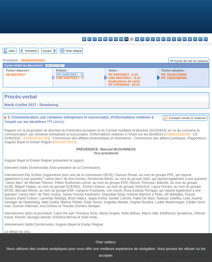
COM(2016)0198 (177, 134)
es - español (89, 39)
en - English (121, 39)
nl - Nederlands (169, 39)
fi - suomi (200, 39)
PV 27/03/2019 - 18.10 (124, 84)
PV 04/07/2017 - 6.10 (123, 74)
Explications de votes (124, 81)
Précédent (31, 50)
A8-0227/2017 (16, 74)
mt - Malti (163, 39)
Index (12, 50)
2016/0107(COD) (33, 60)
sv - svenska (206, 39)
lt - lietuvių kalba (153, 39)
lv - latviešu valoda (148, 39)
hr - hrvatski (137, 39)
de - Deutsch (105, 39)
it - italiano (142, 39)
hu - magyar (158, 39)
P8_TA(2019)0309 (174, 78)
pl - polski (174, 39)
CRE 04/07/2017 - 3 (70, 78)
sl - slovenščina (195, 39)
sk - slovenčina (190, 39)
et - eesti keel (111, 39)
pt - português (179, 39)
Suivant (47, 50)
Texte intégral (74, 50)
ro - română (185, 39)
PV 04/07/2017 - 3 (69, 74)
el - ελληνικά (116, 39)
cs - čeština (95, 39)
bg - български (84, 39)
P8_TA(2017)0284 (174, 74)
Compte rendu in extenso (187, 118)
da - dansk (100, 39)
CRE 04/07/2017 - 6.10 (124, 78)
